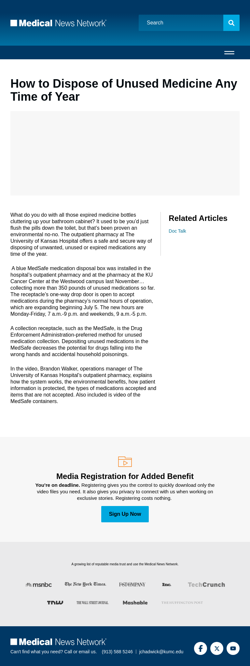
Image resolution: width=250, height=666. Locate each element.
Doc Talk (177, 231)
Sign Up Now (125, 514)
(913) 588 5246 (117, 651)
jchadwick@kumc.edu (161, 651)
